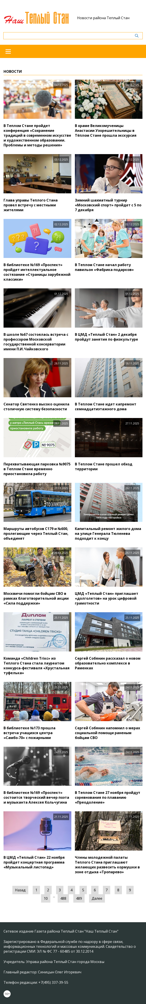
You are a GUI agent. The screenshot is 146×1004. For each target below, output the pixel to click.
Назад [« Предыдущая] (20, 890)
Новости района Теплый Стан (103, 18)
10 (46, 898)
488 (63, 898)
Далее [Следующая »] (97, 898)
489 (79, 898)
